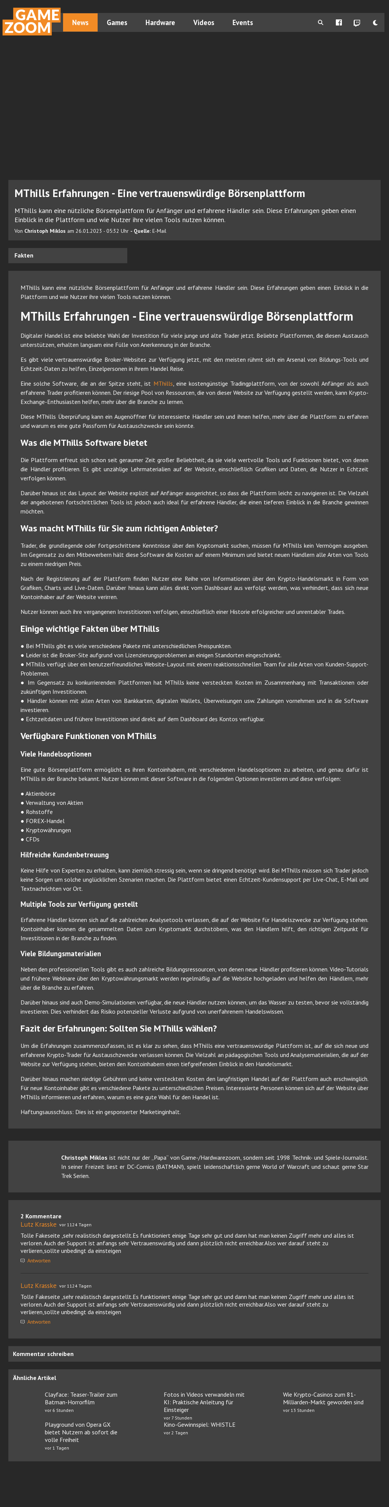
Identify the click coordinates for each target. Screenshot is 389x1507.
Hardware (160, 22)
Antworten (36, 1260)
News (80, 22)
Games (117, 22)
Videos (203, 22)
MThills (163, 383)
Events (242, 22)
